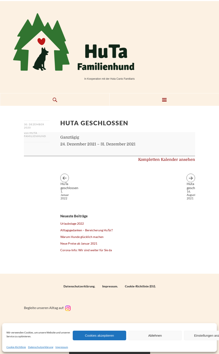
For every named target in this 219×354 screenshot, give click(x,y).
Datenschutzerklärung (40, 347)
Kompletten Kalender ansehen (166, 159)
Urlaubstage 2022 (72, 223)
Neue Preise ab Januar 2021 (78, 243)
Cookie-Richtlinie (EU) (140, 286)
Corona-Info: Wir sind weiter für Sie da (86, 250)
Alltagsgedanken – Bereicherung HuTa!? (86, 230)
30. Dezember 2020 (34, 126)
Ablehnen (155, 335)
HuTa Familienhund (35, 134)
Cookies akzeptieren (99, 335)
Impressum (61, 347)
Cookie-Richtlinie (16, 347)
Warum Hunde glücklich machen (82, 237)
